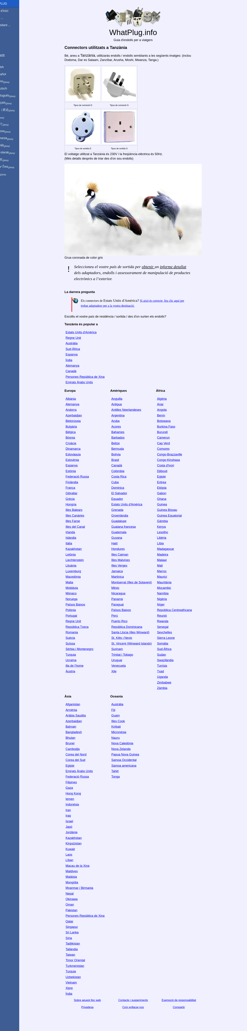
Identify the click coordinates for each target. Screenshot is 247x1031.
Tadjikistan (78, 943)
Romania (77, 632)
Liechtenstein (80, 560)
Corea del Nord (81, 754)
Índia (74, 360)
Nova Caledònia (128, 743)
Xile (119, 671)
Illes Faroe (78, 521)
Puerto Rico (125, 621)
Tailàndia (77, 949)
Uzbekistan (79, 977)
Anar (166, 404)
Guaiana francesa (129, 526)
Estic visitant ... (12, 25)
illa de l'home (80, 665)
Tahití (121, 771)
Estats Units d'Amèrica (86, 332)
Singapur (77, 927)
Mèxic (121, 588)
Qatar (75, 921)
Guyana (122, 537)
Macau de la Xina (83, 865)
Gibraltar (77, 493)
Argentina (123, 415)
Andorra (76, 410)
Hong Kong (79, 793)
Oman (75, 904)
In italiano (11, 81)
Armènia (77, 710)
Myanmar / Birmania (85, 888)
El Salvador (125, 493)
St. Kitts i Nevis (127, 638)
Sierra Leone (172, 638)
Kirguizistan (79, 843)
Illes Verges (125, 565)
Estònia (76, 471)
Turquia (76, 654)
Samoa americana (129, 765)
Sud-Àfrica (78, 349)
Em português (14, 96)
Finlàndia (77, 482)
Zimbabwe (170, 682)
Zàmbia (168, 688)
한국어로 (11, 159)
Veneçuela (124, 665)
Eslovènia (78, 460)
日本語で (11, 124)
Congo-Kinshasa (174, 460)
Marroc (168, 571)
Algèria (168, 399)
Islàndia (76, 537)
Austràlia (77, 343)
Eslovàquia (78, 454)
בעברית (10, 174)
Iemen (75, 799)
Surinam (123, 649)
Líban (75, 860)
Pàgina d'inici (11, 11)
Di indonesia (13, 138)
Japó (74, 827)
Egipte (167, 476)
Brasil (121, 460)
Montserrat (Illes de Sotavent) (137, 582)
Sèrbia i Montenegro (85, 649)
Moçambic (170, 588)
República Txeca (82, 627)
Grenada (123, 510)
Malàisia (77, 876)
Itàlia (74, 543)
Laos (74, 854)
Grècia (75, 499)
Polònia (76, 610)
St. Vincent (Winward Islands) (137, 643)
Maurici (168, 576)
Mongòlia (77, 882)
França (76, 487)
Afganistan (78, 704)
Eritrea (167, 482)
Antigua (122, 404)
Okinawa (77, 899)
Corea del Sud (81, 760)
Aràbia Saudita (81, 715)
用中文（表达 (14, 110)
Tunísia (168, 665)
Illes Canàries (80, 515)
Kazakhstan (79, 549)
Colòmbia (123, 471)
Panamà (123, 599)
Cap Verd (169, 443)
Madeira (168, 554)
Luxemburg (79, 571)
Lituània (76, 565)
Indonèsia (78, 804)
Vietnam (77, 982)
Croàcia (76, 443)
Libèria (167, 537)
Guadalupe (124, 521)
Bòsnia (76, 437)
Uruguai (122, 660)
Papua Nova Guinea (131, 754)
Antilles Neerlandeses (132, 410)
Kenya (167, 526)
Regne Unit (79, 338)
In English (8, 67)
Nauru (121, 738)
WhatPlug (10, 3)
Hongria (76, 504)
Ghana (167, 499)
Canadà (76, 371)
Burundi (168, 432)
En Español (10, 74)
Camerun (169, 437)
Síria (74, 938)
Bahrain (76, 726)
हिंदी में (9, 117)
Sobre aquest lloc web (93, 1000)
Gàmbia (168, 521)
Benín (167, 415)
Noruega (77, 599)
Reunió (168, 615)
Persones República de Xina (90, 377)
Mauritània (170, 582)
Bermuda (123, 448)
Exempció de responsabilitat (185, 1000)
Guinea (168, 504)
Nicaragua (124, 593)
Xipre (75, 988)
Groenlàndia (125, 515)
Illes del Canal (81, 526)
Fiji (119, 710)
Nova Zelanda (126, 749)
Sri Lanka (77, 932)
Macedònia (78, 576)
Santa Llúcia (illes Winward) (136, 632)
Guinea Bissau (173, 510)
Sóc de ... (8, 18)
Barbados (123, 437)
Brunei (75, 743)
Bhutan (76, 738)
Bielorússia (78, 421)
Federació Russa (83, 476)
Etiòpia (167, 487)
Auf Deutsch (10, 88)
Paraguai (123, 604)
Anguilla (122, 399)
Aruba (121, 421)
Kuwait (76, 849)
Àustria (76, 671)
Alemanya (78, 365)
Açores (122, 426)
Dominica (123, 487)
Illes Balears (79, 510)
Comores (169, 448)
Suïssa (76, 643)
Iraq (74, 815)
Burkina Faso (172, 426)
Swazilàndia (171, 660)
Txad (166, 671)
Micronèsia (124, 732)
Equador (123, 499)
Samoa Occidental (129, 760)
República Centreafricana (180, 610)
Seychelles (170, 632)
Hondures (124, 549)
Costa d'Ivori (171, 465)
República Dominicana (132, 627)
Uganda (168, 677)
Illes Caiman (125, 554)
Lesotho (168, 532)
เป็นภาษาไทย (14, 167)
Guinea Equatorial (175, 515)
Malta (75, 582)
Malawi (168, 560)
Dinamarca (78, 448)
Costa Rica (124, 476)
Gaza (75, 788)
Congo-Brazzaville (175, 454)
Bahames (123, 432)
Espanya (77, 354)
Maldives (77, 871)
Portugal (77, 615)
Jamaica (123, 571)
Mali (166, 565)
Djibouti (168, 471)
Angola (168, 410)
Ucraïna (76, 660)
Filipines (77, 782)
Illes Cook (124, 721)
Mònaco (76, 593)
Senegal (168, 627)
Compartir (185, 1007)
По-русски (12, 131)
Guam (121, 715)
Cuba (121, 482)
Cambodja (78, 749)
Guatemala (124, 532)
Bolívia (121, 454)
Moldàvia (77, 588)
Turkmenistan (80, 966)
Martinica (123, 576)
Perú (120, 615)
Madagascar (171, 549)
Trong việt (12, 145)
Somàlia (168, 643)
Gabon (167, 493)
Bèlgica (76, 432)
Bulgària (77, 426)
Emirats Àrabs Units (85, 382)
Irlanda (76, 532)
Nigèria (168, 599)
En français (12, 103)
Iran (74, 810)
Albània (76, 399)
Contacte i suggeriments (139, 1000)
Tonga (121, 776)
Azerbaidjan (79, 415)
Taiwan (76, 954)
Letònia (76, 554)
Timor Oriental (81, 960)
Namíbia (168, 593)
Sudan (167, 654)
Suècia (76, 638)
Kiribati (122, 726)
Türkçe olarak (14, 152)
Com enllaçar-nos (139, 1007)
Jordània (77, 832)
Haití (120, 543)
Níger (166, 604)
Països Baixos (81, 604)
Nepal (75, 893)
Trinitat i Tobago (128, 654)
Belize (121, 443)
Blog (5, 37)
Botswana (170, 421)
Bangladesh (79, 732)
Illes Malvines (126, 560)
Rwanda (168, 621)
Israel (75, 821)
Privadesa (93, 1007)
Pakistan (77, 910)
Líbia (166, 543)
